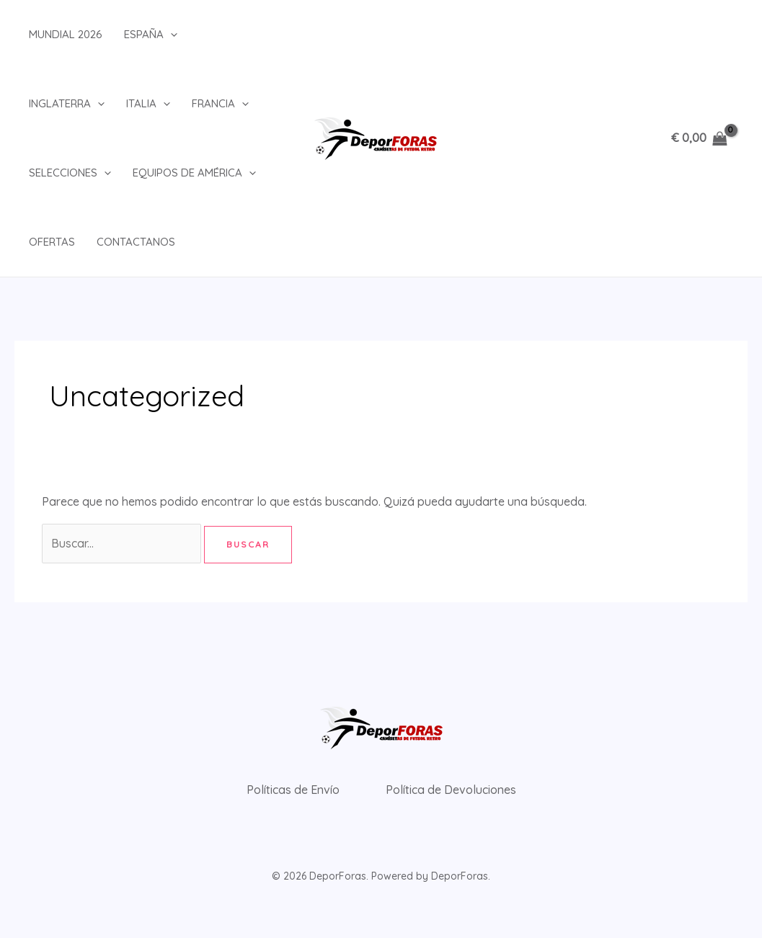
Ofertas (52, 242)
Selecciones (70, 172)
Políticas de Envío (293, 789)
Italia (148, 103)
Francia (220, 103)
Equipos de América (194, 172)
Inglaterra (67, 103)
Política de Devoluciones (451, 789)
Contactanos (136, 242)
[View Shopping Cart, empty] (699, 138)
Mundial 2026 (65, 34)
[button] (170, 34)
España (150, 34)
